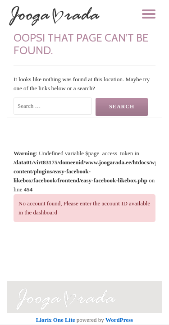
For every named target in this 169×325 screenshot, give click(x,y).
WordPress (119, 319)
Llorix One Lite (56, 319)
